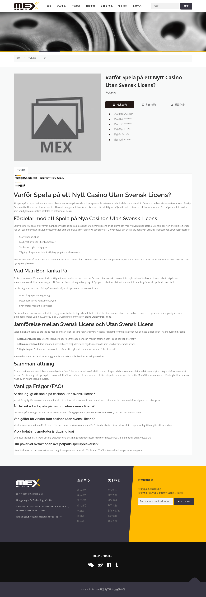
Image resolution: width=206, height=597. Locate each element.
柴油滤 (80, 515)
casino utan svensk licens (98, 316)
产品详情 (20, 170)
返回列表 (178, 104)
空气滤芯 (81, 505)
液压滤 (80, 520)
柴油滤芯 (81, 495)
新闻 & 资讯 (106, 6)
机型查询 (90, 6)
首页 (49, 6)
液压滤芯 (81, 500)
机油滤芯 (81, 490)
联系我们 (112, 515)
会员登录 (112, 520)
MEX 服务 (112, 500)
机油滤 (80, 510)
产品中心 (61, 6)
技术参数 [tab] (120, 104)
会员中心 (137, 6)
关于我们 (122, 6)
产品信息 (75, 6)
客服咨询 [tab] (149, 104)
